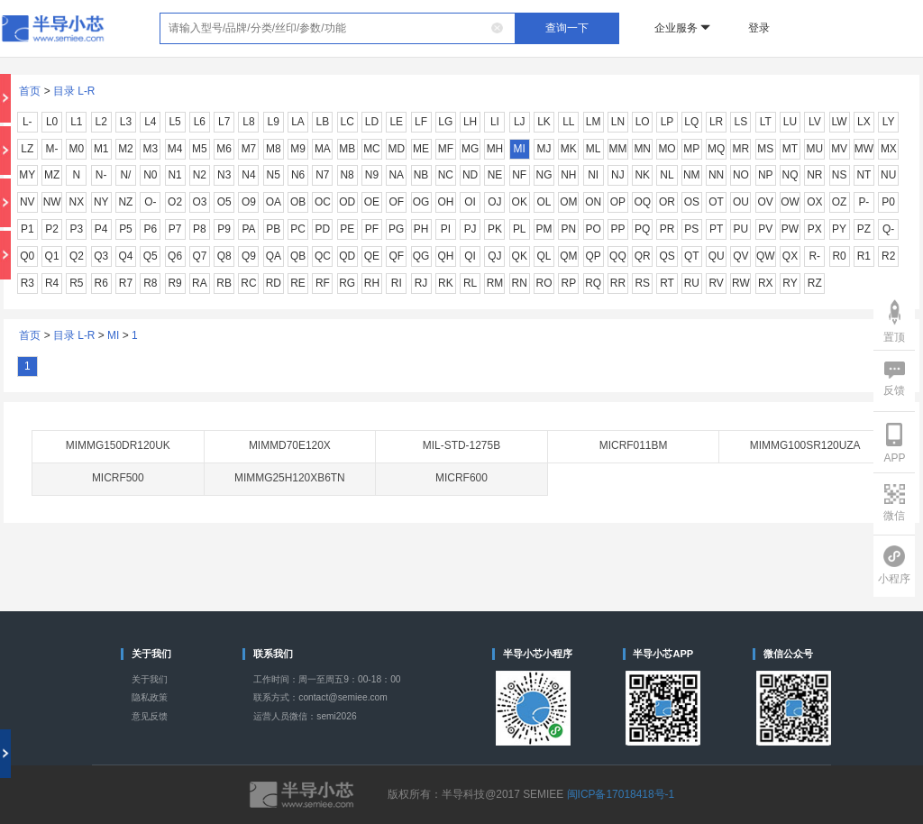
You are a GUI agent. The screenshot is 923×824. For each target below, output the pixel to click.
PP (617, 229)
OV (765, 202)
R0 (838, 256)
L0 (52, 121)
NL (666, 175)
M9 (298, 148)
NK (642, 175)
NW (52, 202)
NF (519, 175)
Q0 (27, 256)
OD (347, 202)
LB (323, 121)
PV (765, 229)
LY (888, 121)
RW (741, 283)
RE (298, 283)
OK (519, 202)
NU (888, 175)
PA (248, 229)
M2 (125, 148)
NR (814, 175)
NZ (126, 202)
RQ (593, 283)
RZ (815, 283)
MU (814, 148)
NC (445, 175)
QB (298, 256)
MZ (51, 175)
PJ (470, 229)
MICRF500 (118, 478)
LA (298, 121)
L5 (174, 121)
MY (27, 175)
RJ (421, 283)
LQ (691, 121)
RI (396, 283)
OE (371, 202)
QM (568, 256)
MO (666, 148)
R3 (27, 283)
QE (371, 256)
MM (617, 148)
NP (765, 175)
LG (445, 121)
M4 (175, 148)
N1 (174, 175)
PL (519, 229)
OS (691, 202)
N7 (322, 175)
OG (421, 202)
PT (716, 229)
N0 (150, 175)
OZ (839, 202)
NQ (790, 175)
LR (716, 121)
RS (642, 283)
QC (323, 256)
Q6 (175, 256)
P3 (77, 229)
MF (445, 148)
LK (544, 121)
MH (495, 148)
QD (347, 256)
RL (470, 283)
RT (667, 283)
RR (618, 283)
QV (740, 256)
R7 (126, 283)
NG (544, 175)
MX (889, 148)
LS (741, 121)
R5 (76, 283)
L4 (150, 121)
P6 (150, 229)
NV (27, 202)
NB (421, 175)
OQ (642, 202)
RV (715, 283)
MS (765, 148)
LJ (519, 121)
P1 (27, 229)
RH (371, 283)
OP (618, 202)
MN (642, 148)
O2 (175, 202)
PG (396, 229)
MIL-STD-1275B (461, 445)
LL (568, 121)
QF (396, 256)
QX (790, 256)
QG (421, 256)
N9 (372, 175)
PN (569, 229)
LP (667, 121)
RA (199, 283)
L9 (273, 121)
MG (470, 148)
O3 (199, 202)
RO (544, 283)
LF (421, 121)
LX (864, 121)
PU (741, 229)
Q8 (224, 256)
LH (470, 121)
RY (789, 283)
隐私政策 (150, 697)
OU (741, 202)
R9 (174, 283)
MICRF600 (461, 478)
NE (495, 175)
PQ (642, 229)
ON (593, 202)
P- (863, 202)
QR (643, 256)
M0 (77, 148)
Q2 (76, 256)
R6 (101, 283)
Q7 (199, 256)
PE (347, 229)
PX (815, 229)
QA (273, 256)
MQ (716, 148)
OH (445, 202)
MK (569, 148)
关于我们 (150, 679)
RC (248, 283)
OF (396, 202)
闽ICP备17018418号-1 (621, 794)
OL (544, 202)
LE (396, 121)
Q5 (150, 256)
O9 (249, 202)
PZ (864, 229)
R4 (52, 283)
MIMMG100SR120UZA (805, 445)
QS (666, 256)
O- (150, 202)
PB (273, 229)
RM (495, 283)
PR (667, 229)
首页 (30, 91)
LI (494, 121)
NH (568, 175)
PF (372, 229)
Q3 (101, 256)
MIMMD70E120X (290, 445)
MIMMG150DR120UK (118, 445)
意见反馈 (150, 716)
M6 (224, 148)
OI (470, 202)
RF (322, 283)
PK (495, 229)
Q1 (52, 256)
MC (371, 148)
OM (568, 202)
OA (273, 202)
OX (814, 202)
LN (618, 121)
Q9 (249, 256)
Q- (888, 229)
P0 (888, 202)
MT (790, 148)
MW (863, 148)
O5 (224, 202)
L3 (126, 121)
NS (839, 175)
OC (323, 202)
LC (347, 121)
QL (544, 256)
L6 (200, 121)
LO (642, 121)
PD (323, 229)
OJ (494, 202)
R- (814, 256)
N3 (224, 175)
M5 (199, 148)
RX (765, 283)
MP (691, 148)
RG (347, 283)
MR (741, 148)
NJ (618, 175)
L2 (101, 121)
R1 (864, 256)
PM (544, 229)
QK (519, 256)
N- (101, 175)
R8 (150, 283)
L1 (76, 121)
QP (592, 256)
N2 (199, 175)
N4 (248, 175)
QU (716, 256)
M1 (101, 148)
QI (470, 256)
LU (790, 121)
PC (298, 229)
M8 (273, 148)
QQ (617, 256)
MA (323, 148)
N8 (347, 175)
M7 (249, 148)
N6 (298, 175)
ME (421, 148)
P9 (224, 229)
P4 (101, 229)
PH (421, 229)
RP (569, 283)
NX (77, 202)
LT (766, 121)
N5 (273, 175)
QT (691, 256)
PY (839, 229)
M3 (150, 148)
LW (839, 121)
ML (593, 148)
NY (101, 202)
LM (593, 121)
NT (863, 175)
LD (372, 121)
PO (592, 229)
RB (224, 283)
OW (790, 202)
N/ (126, 175)
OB (298, 202)
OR (667, 202)
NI (593, 175)
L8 (248, 121)
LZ (27, 148)
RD (273, 283)
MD (396, 148)
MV (839, 148)
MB (347, 148)
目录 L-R (74, 91)
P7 (175, 229)
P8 (199, 229)
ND (470, 175)
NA (396, 175)
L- (27, 121)
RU (691, 283)
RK (445, 283)
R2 (888, 256)
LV (815, 121)
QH (445, 256)
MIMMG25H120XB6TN (289, 478)
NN (716, 175)
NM (691, 175)
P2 (52, 229)
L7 (224, 121)
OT (716, 202)
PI (446, 229)
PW (790, 229)
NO (741, 175)
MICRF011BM (633, 445)
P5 (126, 229)
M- (52, 148)
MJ (544, 148)
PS (691, 229)
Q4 (126, 256)
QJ (494, 256)
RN (519, 283)
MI (519, 148)
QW (765, 256)
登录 (759, 28)
